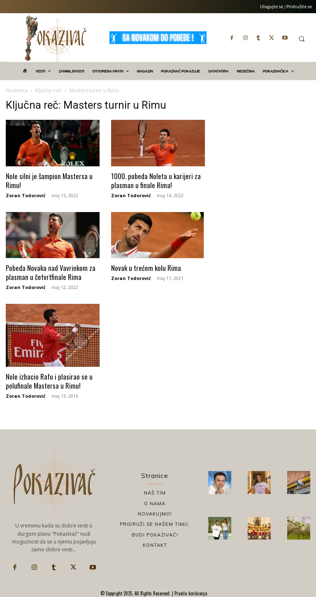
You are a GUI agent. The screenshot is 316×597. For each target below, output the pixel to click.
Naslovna (17, 90)
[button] (301, 38)
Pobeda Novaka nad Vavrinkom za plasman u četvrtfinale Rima (50, 272)
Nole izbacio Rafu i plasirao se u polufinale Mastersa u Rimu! (49, 381)
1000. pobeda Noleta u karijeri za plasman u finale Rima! (156, 180)
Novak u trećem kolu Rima (146, 268)
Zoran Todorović (26, 195)
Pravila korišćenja (190, 593)
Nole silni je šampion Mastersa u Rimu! (49, 180)
